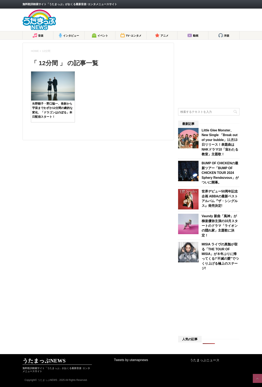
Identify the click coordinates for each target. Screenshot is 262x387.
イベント (102, 35)
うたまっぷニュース (204, 360)
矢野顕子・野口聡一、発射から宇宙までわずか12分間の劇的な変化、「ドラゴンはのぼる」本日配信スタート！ (52, 110)
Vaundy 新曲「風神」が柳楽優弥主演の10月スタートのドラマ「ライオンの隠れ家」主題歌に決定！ (220, 225)
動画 (195, 35)
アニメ (164, 35)
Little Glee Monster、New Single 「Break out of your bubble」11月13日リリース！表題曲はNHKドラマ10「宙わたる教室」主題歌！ (220, 142)
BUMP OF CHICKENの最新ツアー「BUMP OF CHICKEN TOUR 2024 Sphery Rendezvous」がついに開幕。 (220, 172)
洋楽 (226, 35)
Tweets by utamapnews (131, 360)
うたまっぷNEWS (44, 361)
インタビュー (71, 35)
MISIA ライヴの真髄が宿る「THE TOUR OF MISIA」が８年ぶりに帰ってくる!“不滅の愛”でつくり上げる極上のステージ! (220, 256)
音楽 (40, 35)
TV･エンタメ (133, 35)
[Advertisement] (164, 20)
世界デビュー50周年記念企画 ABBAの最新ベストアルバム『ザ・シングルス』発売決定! (220, 198)
